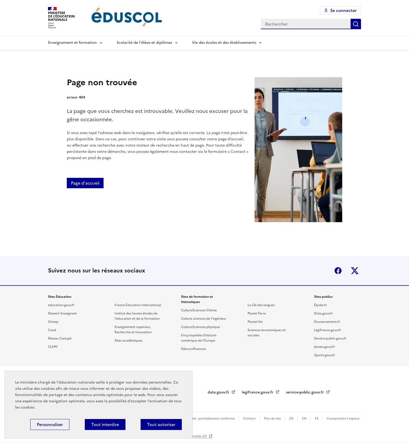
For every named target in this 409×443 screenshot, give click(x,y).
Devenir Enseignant (62, 313)
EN (304, 418)
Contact (249, 418)
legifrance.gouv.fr (258, 392)
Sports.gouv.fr (324, 355)
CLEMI (53, 346)
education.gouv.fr (61, 305)
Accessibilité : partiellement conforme (206, 418)
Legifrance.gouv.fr (327, 330)
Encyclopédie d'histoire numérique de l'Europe (198, 338)
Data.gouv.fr (323, 313)
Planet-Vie (255, 321)
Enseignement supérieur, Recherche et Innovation (133, 330)
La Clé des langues (261, 305)
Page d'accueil (85, 183)
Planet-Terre (257, 313)
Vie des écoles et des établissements (224, 42)
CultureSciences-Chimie (199, 310)
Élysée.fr (320, 305)
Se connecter (343, 10)
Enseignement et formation (72, 42)
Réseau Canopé (59, 338)
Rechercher (356, 24)
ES (317, 418)
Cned (52, 330)
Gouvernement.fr (327, 321)
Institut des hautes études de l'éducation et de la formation (137, 316)
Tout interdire (105, 424)
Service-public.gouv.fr (330, 338)
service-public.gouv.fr (305, 392)
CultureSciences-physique (200, 327)
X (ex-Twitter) (354, 270)
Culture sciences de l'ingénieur (203, 318)
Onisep (53, 321)
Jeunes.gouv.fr (324, 346)
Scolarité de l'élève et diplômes (144, 42)
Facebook (338, 270)
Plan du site (273, 418)
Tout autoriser (161, 424)
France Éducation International (138, 305)
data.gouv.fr (219, 392)
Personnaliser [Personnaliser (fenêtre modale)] (50, 424)
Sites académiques (128, 340)
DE (291, 418)
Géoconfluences (193, 349)
